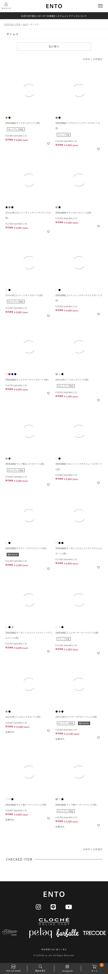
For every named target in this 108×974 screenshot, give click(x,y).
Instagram (67, 967)
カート (94, 967)
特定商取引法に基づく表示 (54, 949)
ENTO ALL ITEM (12, 24)
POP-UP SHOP (13, 967)
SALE (25, 24)
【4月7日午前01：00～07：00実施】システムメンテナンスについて (54, 16)
